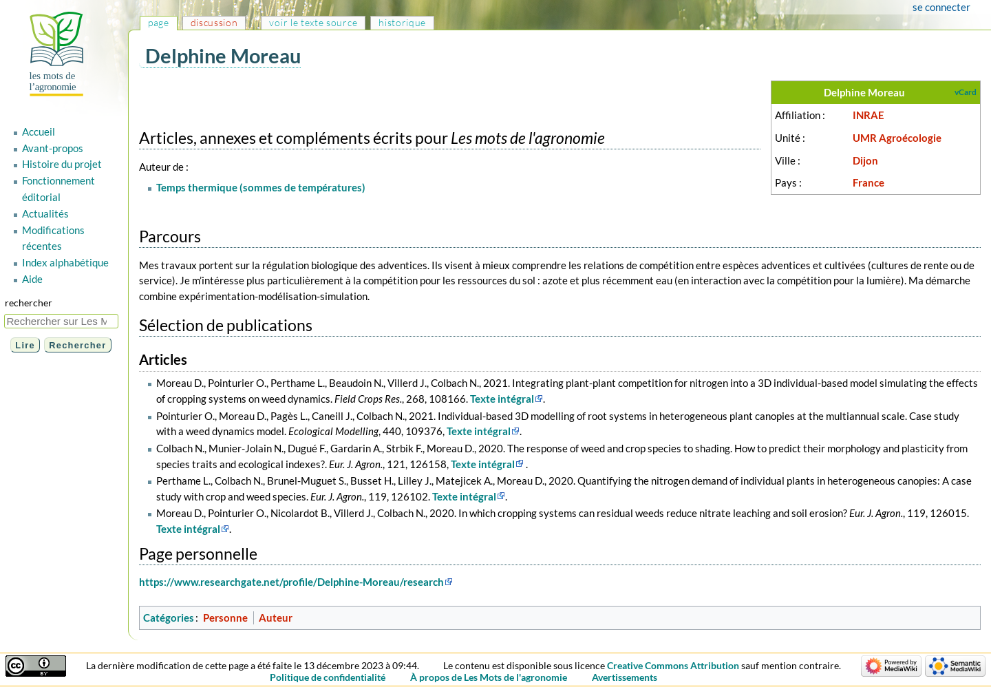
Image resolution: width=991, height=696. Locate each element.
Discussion (214, 22)
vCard (966, 92)
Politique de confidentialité (327, 677)
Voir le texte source (313, 22)
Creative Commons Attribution (673, 665)
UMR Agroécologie (897, 137)
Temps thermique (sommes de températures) (260, 187)
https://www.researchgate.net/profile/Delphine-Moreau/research (291, 582)
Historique (402, 22)
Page (158, 22)
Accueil (38, 131)
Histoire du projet (62, 164)
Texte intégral (502, 398)
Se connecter (941, 7)
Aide (32, 279)
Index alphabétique (65, 262)
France (868, 182)
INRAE (868, 115)
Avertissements (624, 677)
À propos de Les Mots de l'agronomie (488, 677)
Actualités (45, 213)
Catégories (168, 617)
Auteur (275, 617)
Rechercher (28, 302)
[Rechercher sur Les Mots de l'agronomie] (61, 321)
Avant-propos (52, 148)
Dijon (865, 160)
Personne (225, 617)
